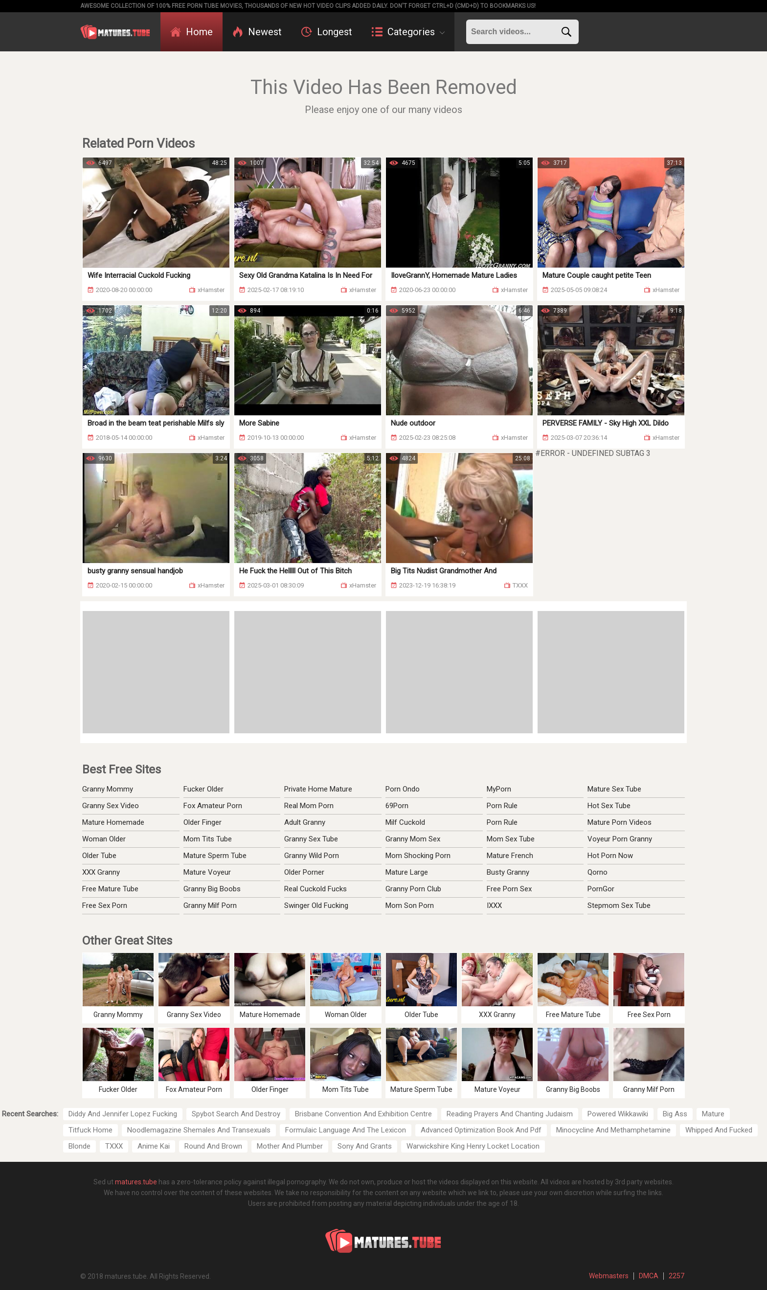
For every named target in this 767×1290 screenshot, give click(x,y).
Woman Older (104, 839)
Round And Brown (213, 1146)
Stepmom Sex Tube (619, 905)
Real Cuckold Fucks (315, 888)
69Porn (396, 805)
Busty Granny (508, 872)
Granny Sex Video (110, 805)
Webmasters (609, 1276)
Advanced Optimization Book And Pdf (481, 1130)
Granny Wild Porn (311, 855)
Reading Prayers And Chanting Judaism (510, 1113)
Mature (713, 1113)
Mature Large (406, 872)
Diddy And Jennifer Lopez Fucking (122, 1113)
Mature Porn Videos (619, 822)
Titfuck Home (90, 1130)
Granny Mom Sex (412, 839)
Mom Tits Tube (207, 839)
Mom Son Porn (409, 905)
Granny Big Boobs (212, 888)
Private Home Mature (318, 789)
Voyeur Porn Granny (619, 839)
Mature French (510, 855)
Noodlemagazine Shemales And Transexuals (199, 1130)
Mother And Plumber (290, 1146)
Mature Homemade (113, 822)
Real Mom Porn (309, 805)
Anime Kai (153, 1146)
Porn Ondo (402, 789)
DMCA (648, 1276)
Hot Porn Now (610, 855)
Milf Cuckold (405, 822)
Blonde (79, 1146)
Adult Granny (304, 822)
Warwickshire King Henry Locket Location (473, 1146)
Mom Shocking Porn (418, 855)
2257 (676, 1276)
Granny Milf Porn (210, 905)
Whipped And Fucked (718, 1130)
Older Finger (202, 822)
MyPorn (499, 789)
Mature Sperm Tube (215, 855)
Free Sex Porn (104, 905)
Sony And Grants (365, 1146)
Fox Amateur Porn (212, 805)
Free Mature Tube (110, 888)
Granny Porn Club (413, 888)
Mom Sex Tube (511, 839)
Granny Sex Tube (311, 839)
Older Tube (99, 855)
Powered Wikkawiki (617, 1113)
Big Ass (675, 1113)
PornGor (600, 888)
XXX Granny (101, 872)
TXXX (114, 1146)
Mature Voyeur (207, 872)
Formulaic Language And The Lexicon (345, 1130)
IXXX (494, 905)
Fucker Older (203, 789)
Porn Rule (502, 805)
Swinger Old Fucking (316, 905)
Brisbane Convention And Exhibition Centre (363, 1113)
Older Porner (304, 872)
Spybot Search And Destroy (236, 1113)
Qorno (597, 872)
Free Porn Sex (509, 888)
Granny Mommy (107, 789)
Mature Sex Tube (614, 789)
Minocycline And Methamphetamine (613, 1130)
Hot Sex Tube (609, 805)
